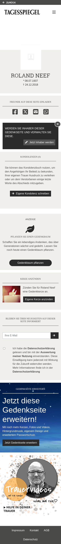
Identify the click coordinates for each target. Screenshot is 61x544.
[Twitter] (25, 111)
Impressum (18, 530)
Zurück (9, 2)
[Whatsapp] (46, 111)
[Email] (35, 111)
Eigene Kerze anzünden (39, 299)
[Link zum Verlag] (22, 12)
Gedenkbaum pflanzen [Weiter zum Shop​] (30, 262)
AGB (46, 530)
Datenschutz (30, 539)
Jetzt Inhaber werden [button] (39, 142)
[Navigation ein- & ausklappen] (54, 12)
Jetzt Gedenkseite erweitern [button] (21, 442)
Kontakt (34, 530)
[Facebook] (15, 111)
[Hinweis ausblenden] (58, 124)
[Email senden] (26, 335)
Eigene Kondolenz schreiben (30, 193)
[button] (55, 335)
